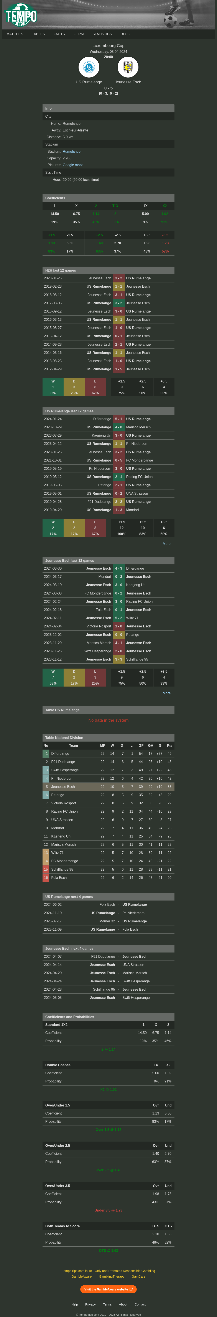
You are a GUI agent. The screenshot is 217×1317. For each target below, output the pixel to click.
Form (79, 34)
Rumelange (72, 151)
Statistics (102, 34)
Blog (125, 34)
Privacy (90, 1304)
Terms (107, 1304)
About (123, 1304)
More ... (168, 544)
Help (74, 1304)
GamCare (139, 1276)
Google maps (73, 165)
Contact (140, 1304)
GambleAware (82, 1276)
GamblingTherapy (111, 1276)
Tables (38, 34)
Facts (59, 34)
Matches (15, 34)
